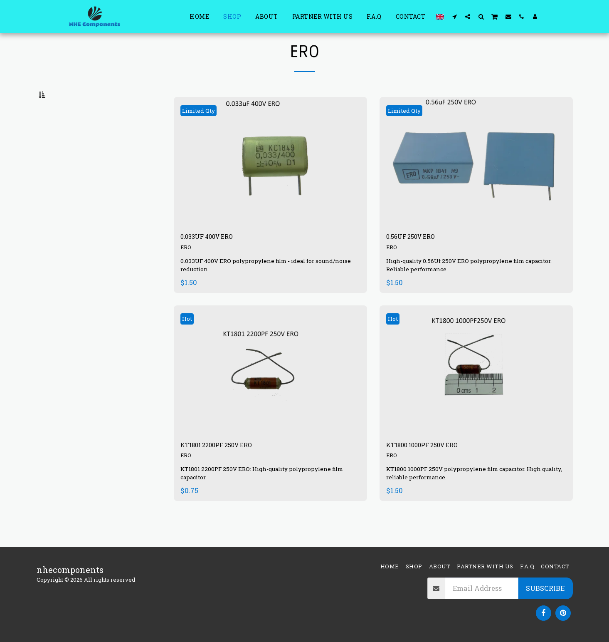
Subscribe (545, 588)
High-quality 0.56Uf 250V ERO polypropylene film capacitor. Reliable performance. (469, 288)
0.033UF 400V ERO (216, 259)
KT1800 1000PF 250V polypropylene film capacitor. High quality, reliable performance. (469, 500)
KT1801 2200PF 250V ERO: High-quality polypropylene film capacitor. (269, 500)
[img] (270, 182)
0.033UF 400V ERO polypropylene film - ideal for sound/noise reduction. (260, 288)
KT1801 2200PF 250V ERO (229, 471)
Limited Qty (204, 130)
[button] (454, 16)
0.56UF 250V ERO (420, 259)
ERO (186, 271)
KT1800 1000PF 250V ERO (435, 471)
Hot (190, 342)
